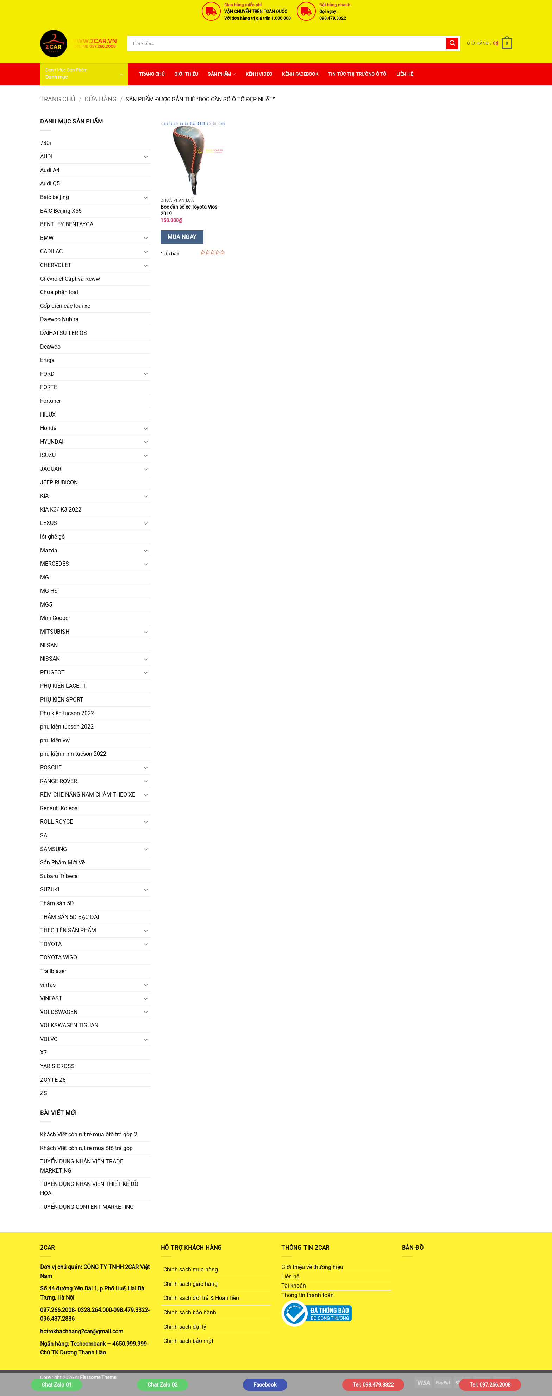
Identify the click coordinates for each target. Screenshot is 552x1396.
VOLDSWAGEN (58, 1012)
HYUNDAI (51, 441)
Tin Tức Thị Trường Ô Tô (357, 74)
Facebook (265, 1385)
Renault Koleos (58, 808)
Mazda (48, 550)
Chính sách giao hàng (190, 1284)
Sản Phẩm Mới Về (62, 862)
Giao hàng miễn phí (243, 4)
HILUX (48, 414)
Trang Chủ (151, 74)
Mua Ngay (182, 237)
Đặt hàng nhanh (334, 4)
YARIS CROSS (57, 1066)
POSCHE (51, 767)
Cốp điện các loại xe (65, 306)
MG (44, 577)
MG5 (46, 604)
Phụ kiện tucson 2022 (67, 713)
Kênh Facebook (300, 74)
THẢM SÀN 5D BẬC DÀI (69, 917)
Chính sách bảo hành (189, 1312)
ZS (43, 1093)
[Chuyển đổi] (146, 156)
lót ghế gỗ (52, 536)
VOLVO (49, 1039)
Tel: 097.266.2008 (490, 1385)
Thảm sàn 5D (57, 903)
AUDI (46, 156)
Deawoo (50, 346)
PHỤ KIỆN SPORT (61, 699)
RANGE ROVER (58, 781)
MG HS (49, 591)
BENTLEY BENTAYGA (66, 224)
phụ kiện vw (55, 740)
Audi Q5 (50, 183)
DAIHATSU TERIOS (63, 333)
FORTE (48, 387)
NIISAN (49, 645)
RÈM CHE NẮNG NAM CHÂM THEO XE (87, 794)
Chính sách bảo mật (188, 1341)
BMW (47, 238)
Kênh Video (259, 74)
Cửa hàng (100, 99)
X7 (43, 1052)
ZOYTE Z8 (53, 1080)
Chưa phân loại (59, 292)
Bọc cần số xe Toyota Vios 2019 (189, 210)
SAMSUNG (53, 849)
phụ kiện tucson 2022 (67, 726)
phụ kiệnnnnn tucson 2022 (73, 753)
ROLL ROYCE (56, 821)
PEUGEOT (52, 672)
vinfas (48, 985)
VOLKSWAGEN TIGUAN (69, 1025)
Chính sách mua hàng (190, 1269)
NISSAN (50, 658)
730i (45, 143)
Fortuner (50, 401)
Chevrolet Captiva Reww (70, 278)
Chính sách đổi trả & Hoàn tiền (201, 1298)
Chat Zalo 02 (162, 1385)
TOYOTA (51, 944)
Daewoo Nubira (59, 319)
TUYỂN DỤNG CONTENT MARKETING (87, 1207)
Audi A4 (49, 170)
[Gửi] (452, 44)
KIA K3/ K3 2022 (60, 509)
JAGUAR (50, 468)
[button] (489, 43)
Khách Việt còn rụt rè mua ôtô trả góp (86, 1148)
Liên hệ (404, 74)
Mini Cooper (55, 618)
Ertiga (47, 360)
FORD (47, 373)
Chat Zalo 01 (56, 1385)
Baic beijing (54, 197)
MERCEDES (54, 563)
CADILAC (51, 251)
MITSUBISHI (55, 631)
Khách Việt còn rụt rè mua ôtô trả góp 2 (88, 1134)
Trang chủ (57, 99)
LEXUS (48, 523)
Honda (48, 428)
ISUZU (48, 455)
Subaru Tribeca (59, 876)
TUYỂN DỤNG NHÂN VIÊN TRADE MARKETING (81, 1166)
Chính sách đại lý (184, 1327)
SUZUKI (49, 889)
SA (43, 835)
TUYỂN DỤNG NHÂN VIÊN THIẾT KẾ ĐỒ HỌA (89, 1189)
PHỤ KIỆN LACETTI (64, 686)
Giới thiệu (186, 74)
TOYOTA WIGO (58, 957)
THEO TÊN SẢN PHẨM (68, 930)
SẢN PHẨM (222, 74)
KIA (44, 496)
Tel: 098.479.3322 (373, 1385)
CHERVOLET (55, 265)
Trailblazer (53, 971)
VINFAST (51, 998)
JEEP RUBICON (59, 482)
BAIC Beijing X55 (61, 211)
